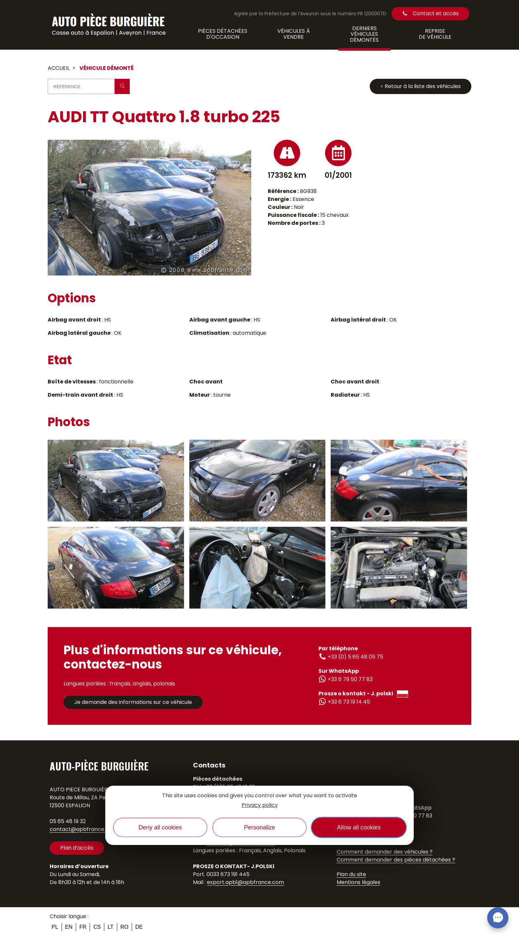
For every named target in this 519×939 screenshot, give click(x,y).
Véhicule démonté (106, 68)
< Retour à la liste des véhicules (420, 86)
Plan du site (351, 874)
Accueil (59, 68)
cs (97, 927)
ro (124, 927)
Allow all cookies (359, 827)
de (139, 927)
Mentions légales (358, 882)
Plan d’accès (76, 848)
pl (55, 927)
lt (110, 927)
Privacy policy (260, 805)
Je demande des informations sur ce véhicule (133, 702)
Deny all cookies (160, 827)
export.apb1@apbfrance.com (245, 882)
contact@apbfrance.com (83, 829)
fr (82, 927)
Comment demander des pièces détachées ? (396, 860)
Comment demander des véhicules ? (385, 852)
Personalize (259, 827)
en (68, 927)
